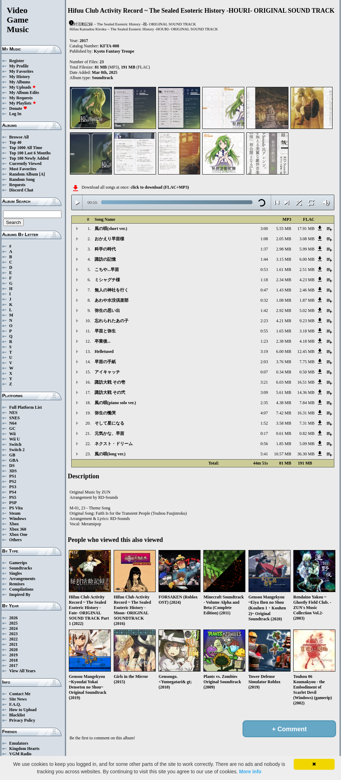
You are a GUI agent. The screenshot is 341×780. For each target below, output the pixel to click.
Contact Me (19, 693)
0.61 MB (283, 433)
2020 (13, 649)
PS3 (12, 486)
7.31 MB (307, 423)
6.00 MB (307, 259)
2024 (13, 628)
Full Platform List (25, 407)
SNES (14, 417)
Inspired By (19, 594)
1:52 (264, 423)
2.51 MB (307, 269)
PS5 (12, 497)
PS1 (12, 476)
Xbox (14, 523)
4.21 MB (283, 320)
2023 (13, 633)
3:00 (264, 228)
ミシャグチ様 (107, 279)
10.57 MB (282, 453)
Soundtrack (102, 77)
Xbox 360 (17, 529)
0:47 (264, 290)
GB (12, 455)
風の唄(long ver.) (110, 453)
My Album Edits (24, 92)
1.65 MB (283, 331)
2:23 (264, 320)
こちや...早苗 (107, 269)
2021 (13, 644)
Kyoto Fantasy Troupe (114, 51)
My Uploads (22, 87)
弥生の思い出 (107, 310)
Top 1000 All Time (25, 147)
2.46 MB (307, 290)
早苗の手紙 (105, 361)
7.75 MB (307, 361)
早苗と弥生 (105, 331)
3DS (13, 470)
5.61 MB (283, 392)
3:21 (264, 382)
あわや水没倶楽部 (111, 300)
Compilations (21, 589)
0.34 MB (283, 372)
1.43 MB (283, 290)
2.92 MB (283, 310)
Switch (15, 444)
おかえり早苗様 (109, 238)
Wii (12, 433)
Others (15, 539)
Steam (14, 513)
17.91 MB (306, 228)
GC (12, 428)
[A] (42, 174)
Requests (17, 184)
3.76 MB (283, 361)
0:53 (264, 269)
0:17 (264, 433)
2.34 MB (283, 279)
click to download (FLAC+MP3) (160, 187)
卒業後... (102, 341)
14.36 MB (306, 392)
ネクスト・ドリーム (114, 443)
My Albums (19, 81)
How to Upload (22, 709)
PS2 (12, 481)
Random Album (23, 174)
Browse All (19, 137)
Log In (15, 113)
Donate (18, 108)
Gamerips (18, 562)
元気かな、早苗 (109, 433)
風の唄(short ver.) (111, 228)
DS (11, 465)
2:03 (264, 361)
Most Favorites (22, 168)
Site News (18, 699)
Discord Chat (21, 190)
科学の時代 (105, 249)
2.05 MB (283, 238)
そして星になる (109, 423)
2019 (13, 654)
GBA (13, 460)
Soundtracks (20, 568)
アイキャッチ (107, 372)
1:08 (264, 238)
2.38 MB (283, 341)
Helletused (104, 351)
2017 (13, 665)
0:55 (264, 331)
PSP (13, 502)
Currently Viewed (25, 163)
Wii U (14, 439)
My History (19, 76)
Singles (15, 573)
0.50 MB (307, 372)
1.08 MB (283, 300)
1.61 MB (283, 269)
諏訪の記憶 (105, 259)
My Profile (19, 66)
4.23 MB (307, 279)
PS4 (12, 492)
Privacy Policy (22, 720)
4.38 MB (283, 402)
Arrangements (22, 578)
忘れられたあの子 (111, 320)
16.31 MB (306, 412)
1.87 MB (307, 300)
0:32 (264, 300)
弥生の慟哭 (105, 412)
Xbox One (18, 534)
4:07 (264, 412)
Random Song (22, 179)
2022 (13, 639)
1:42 (264, 310)
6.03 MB (283, 382)
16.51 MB (306, 382)
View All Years (22, 670)
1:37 (264, 249)
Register (16, 60)
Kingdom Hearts (24, 748)
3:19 (264, 351)
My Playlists (22, 103)
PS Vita (16, 508)
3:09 (264, 392)
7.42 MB (283, 412)
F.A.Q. (15, 704)
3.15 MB (283, 259)
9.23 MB (307, 320)
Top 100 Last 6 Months (30, 152)
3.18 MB (307, 331)
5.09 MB (307, 443)
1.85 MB (283, 443)
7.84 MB (307, 402)
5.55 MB (283, 228)
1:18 (264, 279)
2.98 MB (283, 249)
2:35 (264, 402)
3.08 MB (307, 238)
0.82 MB (307, 433)
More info (250, 771)
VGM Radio (20, 753)
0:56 (264, 443)
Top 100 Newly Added (29, 158)
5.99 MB (307, 249)
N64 (13, 423)
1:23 (264, 341)
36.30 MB (306, 453)
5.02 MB (307, 310)
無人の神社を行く (111, 290)
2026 (13, 617)
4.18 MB (307, 341)
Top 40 (15, 142)
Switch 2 (17, 449)
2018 (13, 660)
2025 (13, 623)
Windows (17, 518)
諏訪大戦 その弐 (110, 392)
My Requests (20, 97)
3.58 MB (283, 423)
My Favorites (21, 71)
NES (13, 412)
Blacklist (17, 715)
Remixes (16, 583)
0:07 (264, 372)
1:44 (264, 259)
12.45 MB (306, 351)
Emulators (18, 743)
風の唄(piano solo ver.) (115, 402)
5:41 (264, 453)
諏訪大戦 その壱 (110, 382)
